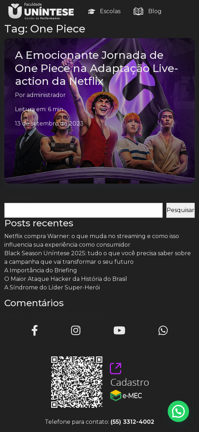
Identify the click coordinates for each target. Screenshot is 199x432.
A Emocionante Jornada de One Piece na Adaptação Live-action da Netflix (96, 68)
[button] (178, 411)
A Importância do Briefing (40, 270)
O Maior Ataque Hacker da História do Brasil (65, 279)
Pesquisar (18, 198)
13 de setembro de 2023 (49, 123)
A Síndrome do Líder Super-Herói (52, 287)
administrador (46, 95)
